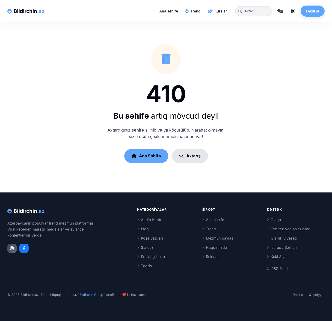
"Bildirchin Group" (91, 295)
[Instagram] (12, 248)
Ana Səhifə (146, 155)
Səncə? (145, 247)
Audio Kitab (149, 219)
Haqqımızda (214, 247)
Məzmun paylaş (217, 238)
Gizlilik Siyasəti (282, 238)
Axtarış (190, 155)
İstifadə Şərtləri (282, 247)
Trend (193, 11)
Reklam (210, 256)
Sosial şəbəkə (151, 256)
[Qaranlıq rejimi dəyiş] (293, 11)
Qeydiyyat (317, 295)
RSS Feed (277, 268)
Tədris (144, 266)
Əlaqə (274, 219)
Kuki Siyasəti (280, 256)
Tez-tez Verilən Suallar (288, 229)
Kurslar (217, 11)
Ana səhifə (168, 11)
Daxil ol (312, 11)
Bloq (143, 229)
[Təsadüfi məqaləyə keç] (280, 11)
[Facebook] (24, 248)
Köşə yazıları (150, 238)
